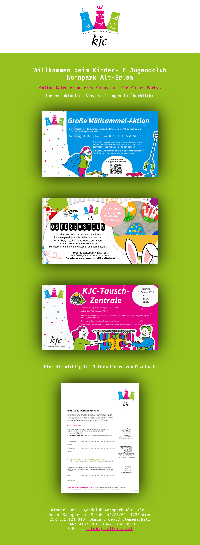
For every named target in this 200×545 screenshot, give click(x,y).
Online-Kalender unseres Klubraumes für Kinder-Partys (100, 88)
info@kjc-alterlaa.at (109, 528)
